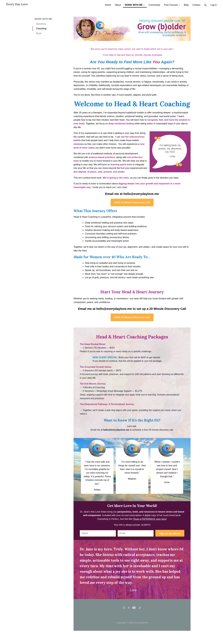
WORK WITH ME (43, 19)
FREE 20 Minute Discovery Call (132, 202)
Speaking (41, 24)
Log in (213, 5)
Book (38, 33)
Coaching (41, 28)
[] (150, 519)
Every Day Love (17, 4)
